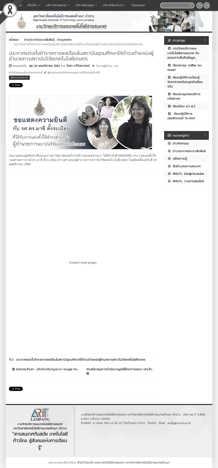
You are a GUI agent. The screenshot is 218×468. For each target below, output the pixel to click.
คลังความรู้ (177, 158)
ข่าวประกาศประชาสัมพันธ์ (186, 151)
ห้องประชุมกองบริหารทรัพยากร (184, 96)
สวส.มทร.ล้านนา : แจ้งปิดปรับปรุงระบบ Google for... (45, 369)
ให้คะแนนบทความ (19, 77)
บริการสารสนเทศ (58, 5)
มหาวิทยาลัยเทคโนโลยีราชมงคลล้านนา (147, 462)
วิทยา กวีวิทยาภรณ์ (77, 66)
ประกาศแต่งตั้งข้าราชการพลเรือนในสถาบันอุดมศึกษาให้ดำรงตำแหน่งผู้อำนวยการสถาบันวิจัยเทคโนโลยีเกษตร (80, 359)
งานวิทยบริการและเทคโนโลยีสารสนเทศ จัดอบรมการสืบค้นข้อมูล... (183, 53)
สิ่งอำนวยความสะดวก (184, 166)
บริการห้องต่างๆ (114, 5)
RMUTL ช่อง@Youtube (185, 173)
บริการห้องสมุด (86, 5)
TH (199, 5)
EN (206, 5)
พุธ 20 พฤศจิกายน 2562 (44, 66)
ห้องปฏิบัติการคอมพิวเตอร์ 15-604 (181, 116)
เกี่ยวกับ (34, 5)
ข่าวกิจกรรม (178, 143)
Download (138, 5)
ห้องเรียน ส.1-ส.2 (181, 106)
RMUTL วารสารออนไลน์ (185, 181)
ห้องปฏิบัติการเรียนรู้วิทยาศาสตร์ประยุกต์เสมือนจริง (185, 82)
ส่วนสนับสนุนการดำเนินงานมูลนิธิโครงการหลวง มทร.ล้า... (119, 371)
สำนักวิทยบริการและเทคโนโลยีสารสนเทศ (100, 462)
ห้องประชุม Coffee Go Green (184, 67)
